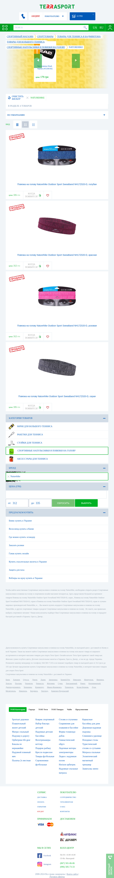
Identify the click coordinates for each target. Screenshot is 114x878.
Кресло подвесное (43, 752)
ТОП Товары (57, 709)
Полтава (18, 683)
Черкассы (40, 683)
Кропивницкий (95, 683)
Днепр (34, 680)
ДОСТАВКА (42, 797)
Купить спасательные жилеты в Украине (28, 562)
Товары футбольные (44, 756)
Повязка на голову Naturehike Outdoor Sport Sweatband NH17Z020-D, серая (57, 396)
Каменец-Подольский (60, 691)
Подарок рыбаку (43, 748)
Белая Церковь (82, 687)
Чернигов (29, 683)
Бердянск (34, 691)
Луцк (94, 687)
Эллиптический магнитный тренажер (89, 760)
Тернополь (69, 687)
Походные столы (90, 740)
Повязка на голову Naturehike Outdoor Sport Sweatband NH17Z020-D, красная (57, 255)
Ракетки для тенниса (25, 434)
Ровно (82, 683)
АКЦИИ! (35, 16)
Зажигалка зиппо (90, 769)
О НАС (62, 807)
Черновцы (28, 687)
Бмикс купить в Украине (20, 521)
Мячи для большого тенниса (30, 426)
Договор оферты (57, 876)
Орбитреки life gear (21, 740)
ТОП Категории (17, 709)
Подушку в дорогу (20, 736)
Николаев (77, 680)
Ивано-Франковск (54, 687)
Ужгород (44, 691)
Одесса (26, 680)
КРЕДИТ (40, 811)
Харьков (16, 680)
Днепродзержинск (13, 687)
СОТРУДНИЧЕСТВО (68, 797)
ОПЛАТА (40, 802)
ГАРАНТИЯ (41, 807)
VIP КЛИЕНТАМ (66, 802)
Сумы (60, 683)
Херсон (9, 683)
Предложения (81, 709)
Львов (43, 680)
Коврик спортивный (44, 719)
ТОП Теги (43, 709)
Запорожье (53, 680)
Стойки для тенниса (25, 442)
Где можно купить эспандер (22, 537)
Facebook (44, 855)
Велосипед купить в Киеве (21, 529)
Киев (8, 680)
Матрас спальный (20, 732)
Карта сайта (72, 874)
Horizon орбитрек (67, 764)
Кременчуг (39, 687)
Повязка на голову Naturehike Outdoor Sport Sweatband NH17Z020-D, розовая (57, 325)
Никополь (23, 691)
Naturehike (13, 476)
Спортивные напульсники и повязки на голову (42, 450)
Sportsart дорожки (20, 719)
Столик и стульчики (68, 719)
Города (32, 709)
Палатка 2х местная (21, 760)
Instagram (44, 864)
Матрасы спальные (91, 752)
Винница (100, 680)
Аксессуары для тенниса (28, 459)
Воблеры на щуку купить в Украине (26, 578)
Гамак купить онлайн (19, 553)
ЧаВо (69, 709)
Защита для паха (16, 570)
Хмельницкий (71, 683)
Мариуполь (88, 680)
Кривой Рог (65, 680)
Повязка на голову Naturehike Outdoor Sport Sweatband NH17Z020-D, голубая (57, 184)
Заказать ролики (16, 545)
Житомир (51, 683)
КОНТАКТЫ (65, 811)
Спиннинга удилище (92, 736)
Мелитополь (11, 691)
